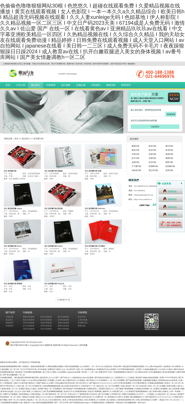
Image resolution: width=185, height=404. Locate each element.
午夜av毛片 (72, 394)
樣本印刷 (152, 146)
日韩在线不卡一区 (88, 386)
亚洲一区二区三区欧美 (17, 400)
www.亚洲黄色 (90, 400)
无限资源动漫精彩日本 (126, 400)
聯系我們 (126, 85)
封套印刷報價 (28, 323)
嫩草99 (106, 391)
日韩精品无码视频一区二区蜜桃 (147, 389)
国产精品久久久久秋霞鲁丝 (97, 380)
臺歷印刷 (169, 158)
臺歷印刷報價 (63, 326)
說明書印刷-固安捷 (55, 208)
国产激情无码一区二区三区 (56, 394)
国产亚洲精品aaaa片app (79, 403)
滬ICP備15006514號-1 (19, 345)
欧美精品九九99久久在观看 (119, 397)
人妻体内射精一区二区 (9, 389)
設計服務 (65, 85)
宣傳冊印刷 (153, 166)
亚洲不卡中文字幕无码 (168, 378)
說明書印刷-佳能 (95, 171)
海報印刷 (169, 154)
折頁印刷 (169, 150)
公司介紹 (20, 85)
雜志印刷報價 (28, 320)
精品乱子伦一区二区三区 (169, 400)
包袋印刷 (152, 154)
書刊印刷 (169, 146)
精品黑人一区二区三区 (36, 400)
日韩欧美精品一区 (37, 394)
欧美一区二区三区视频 (157, 386)
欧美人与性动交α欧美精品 (73, 400)
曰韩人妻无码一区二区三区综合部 (134, 386)
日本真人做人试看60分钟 (66, 380)
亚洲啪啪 (164, 389)
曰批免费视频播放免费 (52, 386)
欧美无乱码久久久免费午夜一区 (94, 397)
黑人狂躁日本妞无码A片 (70, 386)
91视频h (51, 380)
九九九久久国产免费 (22, 391)
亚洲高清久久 (120, 378)
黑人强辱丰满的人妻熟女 (159, 391)
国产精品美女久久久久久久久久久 (159, 397)
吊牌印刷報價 (46, 326)
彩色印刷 (169, 170)
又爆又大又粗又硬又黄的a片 (24, 383)
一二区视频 (149, 394)
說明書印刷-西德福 (55, 171)
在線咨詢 (155, 126)
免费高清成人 (92, 389)
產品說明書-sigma (15, 208)
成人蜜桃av (111, 400)
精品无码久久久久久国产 (50, 378)
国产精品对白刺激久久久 (104, 378)
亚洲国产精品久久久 (107, 389)
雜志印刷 (135, 150)
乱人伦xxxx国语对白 (54, 400)
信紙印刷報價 (28, 329)
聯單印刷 (169, 162)
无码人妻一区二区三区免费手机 (29, 386)
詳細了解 (146, 101)
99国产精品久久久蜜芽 (45, 383)
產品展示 (35, 85)
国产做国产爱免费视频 (125, 389)
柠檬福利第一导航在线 (114, 403)
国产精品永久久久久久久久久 (100, 383)
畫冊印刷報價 (28, 317)
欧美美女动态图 (7, 391)
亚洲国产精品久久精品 (28, 389)
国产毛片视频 (103, 394)
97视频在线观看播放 (156, 383)
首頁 (8, 85)
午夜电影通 (7, 383)
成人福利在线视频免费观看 (43, 403)
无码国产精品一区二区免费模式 (50, 389)
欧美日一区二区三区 (173, 383)
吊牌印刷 (152, 158)
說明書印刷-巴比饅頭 (97, 246)
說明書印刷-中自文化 (56, 284)
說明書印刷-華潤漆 (15, 284)
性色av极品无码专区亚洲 (65, 383)
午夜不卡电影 (20, 380)
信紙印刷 (135, 162)
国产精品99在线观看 (134, 380)
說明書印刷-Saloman (97, 208)
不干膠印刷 (136, 166)
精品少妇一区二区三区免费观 (108, 386)
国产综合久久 (66, 378)
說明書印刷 (38, 138)
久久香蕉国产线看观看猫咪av (136, 391)
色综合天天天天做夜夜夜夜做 (75, 391)
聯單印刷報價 (63, 329)
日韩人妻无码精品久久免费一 (147, 400)
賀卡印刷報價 (28, 326)
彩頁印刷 (152, 150)
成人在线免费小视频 (176, 389)
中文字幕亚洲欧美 (139, 383)
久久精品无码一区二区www (165, 394)
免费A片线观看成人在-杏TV (133, 394)
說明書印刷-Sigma (55, 246)
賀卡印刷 (135, 158)
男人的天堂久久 (82, 383)
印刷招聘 (9, 326)
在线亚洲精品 (23, 394)
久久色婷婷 (101, 400)
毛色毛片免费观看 (95, 391)
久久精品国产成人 (117, 391)
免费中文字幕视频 (10, 394)
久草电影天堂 (115, 394)
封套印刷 (135, 154)
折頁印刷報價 (63, 320)
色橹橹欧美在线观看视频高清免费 (68, 397)
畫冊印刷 (135, 146)
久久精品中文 (37, 391)
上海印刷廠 (82, 320)
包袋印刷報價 (46, 323)
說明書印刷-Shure (15, 246)
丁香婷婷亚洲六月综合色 (87, 394)
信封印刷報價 (46, 329)
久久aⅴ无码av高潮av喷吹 (37, 380)
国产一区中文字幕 (61, 403)
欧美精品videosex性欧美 (168, 380)
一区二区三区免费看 (117, 380)
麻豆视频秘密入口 (137, 397)
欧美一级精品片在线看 (26, 397)
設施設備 (80, 85)
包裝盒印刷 (136, 170)
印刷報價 (50, 85)
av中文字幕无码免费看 (122, 383)
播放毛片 (27, 403)
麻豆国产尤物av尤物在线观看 (147, 378)
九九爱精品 (81, 380)
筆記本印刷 (153, 170)
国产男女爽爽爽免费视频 (53, 391)
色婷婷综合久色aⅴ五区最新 (83, 378)
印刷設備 (9, 317)
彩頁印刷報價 (46, 320)
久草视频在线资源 (97, 403)
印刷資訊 (95, 85)
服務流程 (110, 85)
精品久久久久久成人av (45, 397)
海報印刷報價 (63, 323)
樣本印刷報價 (46, 317)
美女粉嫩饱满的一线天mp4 (134, 403)
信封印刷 (152, 162)
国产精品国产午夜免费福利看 (74, 389)
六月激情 (131, 378)
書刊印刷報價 (63, 317)
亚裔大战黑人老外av (175, 386)
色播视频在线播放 (150, 380)
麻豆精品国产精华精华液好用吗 (26, 378)
